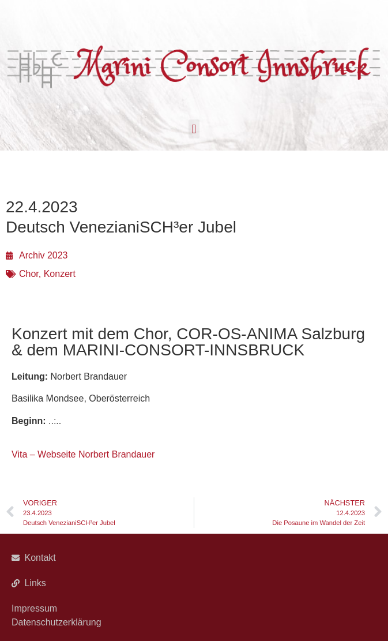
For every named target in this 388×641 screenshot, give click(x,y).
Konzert (60, 274)
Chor (29, 274)
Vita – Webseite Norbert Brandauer (83, 454)
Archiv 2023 (43, 255)
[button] (194, 128)
